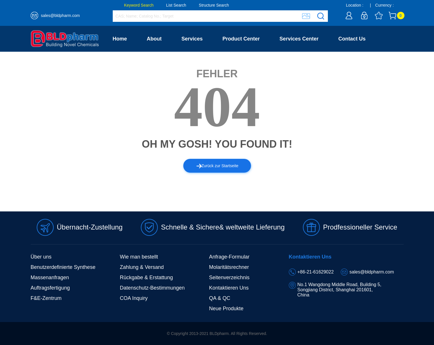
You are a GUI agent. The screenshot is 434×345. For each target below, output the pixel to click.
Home (120, 39)
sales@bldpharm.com (60, 15)
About (154, 39)
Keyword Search (139, 5)
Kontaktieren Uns (229, 288)
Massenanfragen (50, 277)
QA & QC (219, 298)
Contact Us (351, 39)
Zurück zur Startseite (217, 165)
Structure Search (214, 5)
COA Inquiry (134, 298)
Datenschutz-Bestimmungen (152, 288)
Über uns (41, 257)
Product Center (241, 39)
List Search (176, 5)
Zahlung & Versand (142, 267)
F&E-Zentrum (46, 298)
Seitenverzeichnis (229, 277)
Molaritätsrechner (229, 267)
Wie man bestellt (139, 257)
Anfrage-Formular (229, 257)
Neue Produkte (226, 308)
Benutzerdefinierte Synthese (63, 267)
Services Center (298, 39)
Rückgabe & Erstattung (146, 277)
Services (192, 39)
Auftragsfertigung (50, 288)
